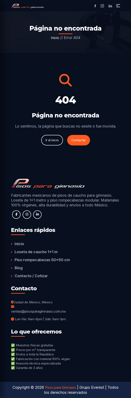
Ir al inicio (52, 140)
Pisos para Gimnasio (60, 387)
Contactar (78, 140)
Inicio (55, 38)
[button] (118, 5)
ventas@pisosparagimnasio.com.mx (38, 311)
